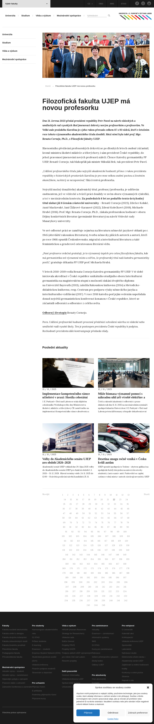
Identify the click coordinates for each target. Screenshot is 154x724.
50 (83, 513)
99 (118, 531)
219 (88, 591)
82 (76, 527)
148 (117, 554)
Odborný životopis (54, 312)
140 (127, 550)
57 (128, 513)
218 (81, 591)
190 (74, 577)
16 (77, 499)
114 (85, 541)
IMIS (112, 4)
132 (70, 550)
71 (77, 522)
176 (113, 568)
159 (127, 559)
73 (89, 522)
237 (88, 600)
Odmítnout (113, 712)
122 (70, 545)
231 (110, 596)
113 (78, 541)
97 (105, 531)
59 (70, 518)
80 (64, 527)
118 (112, 541)
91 (66, 531)
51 (90, 513)
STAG (123, 4)
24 (127, 499)
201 (88, 582)
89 (121, 527)
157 (113, 559)
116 (99, 541)
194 (103, 577)
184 (99, 573)
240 (111, 600)
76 (109, 522)
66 (115, 518)
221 (102, 591)
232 (118, 596)
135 (92, 550)
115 (92, 541)
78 (121, 522)
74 (96, 522)
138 (113, 550)
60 (76, 518)
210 (89, 587)
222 (110, 591)
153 (85, 559)
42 (102, 508)
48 (70, 513)
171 (78, 568)
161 (74, 564)
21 (108, 499)
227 (81, 596)
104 (84, 536)
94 (85, 531)
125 (92, 545)
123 (77, 545)
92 (72, 531)
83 (83, 527)
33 (115, 504)
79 (128, 522)
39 (83, 508)
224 (124, 591)
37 (70, 508)
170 (71, 568)
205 (118, 582)
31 (102, 504)
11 (116, 495)
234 (66, 600)
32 (109, 504)
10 (111, 495)
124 (84, 545)
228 (88, 596)
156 (106, 559)
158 (120, 559)
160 (67, 564)
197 (124, 577)
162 (81, 564)
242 (125, 600)
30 (96, 504)
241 (118, 600)
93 (79, 531)
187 (120, 573)
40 (89, 508)
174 (99, 568)
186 (113, 573)
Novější (45, 494)
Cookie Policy (113, 719)
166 (110, 564)
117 (106, 541)
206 (126, 582)
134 (84, 550)
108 (114, 536)
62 (89, 518)
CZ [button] (90, 4)
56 (121, 513)
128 (113, 545)
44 (115, 508)
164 (95, 564)
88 (115, 527)
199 (73, 582)
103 (77, 536)
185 (106, 573)
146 (103, 554)
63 (95, 518)
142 (73, 554)
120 (126, 541)
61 (83, 518)
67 (122, 518)
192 (88, 577)
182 (85, 573)
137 (106, 550)
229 (96, 596)
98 (111, 531)
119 (119, 541)
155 (99, 559)
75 (102, 522)
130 (127, 545)
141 (66, 554)
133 (77, 550)
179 (64, 573)
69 (64, 522)
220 (95, 591)
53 (102, 513)
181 (78, 573)
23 (120, 499)
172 (85, 568)
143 (81, 554)
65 (109, 518)
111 (65, 541)
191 (81, 577)
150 (64, 559)
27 (77, 504)
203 (103, 582)
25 (64, 504)
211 (96, 587)
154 (92, 559)
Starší (146, 494)
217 (73, 591)
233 (125, 596)
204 (110, 582)
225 (66, 596)
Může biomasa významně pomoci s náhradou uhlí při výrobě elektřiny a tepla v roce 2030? (121, 397)
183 (92, 573)
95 (92, 531)
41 (96, 508)
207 (67, 587)
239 (103, 600)
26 (70, 504)
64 (102, 518)
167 (117, 564)
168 (124, 564)
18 (89, 499)
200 (80, 582)
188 (127, 573)
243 (88, 605)
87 (108, 527)
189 (66, 577)
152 (78, 559)
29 (90, 504)
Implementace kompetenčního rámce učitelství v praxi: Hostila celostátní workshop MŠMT (66, 397)
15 (71, 499)
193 (95, 577)
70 (71, 522)
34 (121, 504)
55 (115, 513)
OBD (101, 4)
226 (73, 596)
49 (77, 513)
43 (108, 508)
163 (88, 564)
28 (83, 504)
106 (99, 536)
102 (70, 536)
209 (82, 587)
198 (65, 582)
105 (92, 536)
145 (95, 554)
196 (117, 577)
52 (96, 513)
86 (102, 527)
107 (106, 536)
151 (71, 559)
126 (99, 545)
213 (110, 587)
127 (106, 545)
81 (70, 527)
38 (76, 508)
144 (88, 554)
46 (128, 508)
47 (64, 513)
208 (74, 587)
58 (63, 518)
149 (124, 554)
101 (63, 536)
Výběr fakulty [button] (26, 4)
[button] (147, 687)
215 (124, 587)
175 (106, 568)
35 (128, 504)
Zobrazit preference (138, 712)
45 (121, 508)
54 (109, 513)
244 (96, 605)
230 (103, 596)
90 (127, 527)
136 (99, 550)
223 (117, 591)
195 (110, 577)
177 (120, 568)
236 (81, 600)
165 (103, 564)
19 (95, 499)
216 (66, 591)
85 (96, 527)
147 (110, 554)
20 (101, 499)
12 (122, 495)
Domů (48, 86)
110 (128, 536)
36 (64, 508)
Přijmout (88, 712)
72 (83, 522)
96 (98, 531)
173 (92, 568)
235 (73, 600)
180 (71, 573)
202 (95, 582)
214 (117, 587)
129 (120, 545)
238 (95, 600)
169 (64, 568)
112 (71, 541)
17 (83, 499)
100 (125, 531)
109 (121, 536)
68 (128, 518)
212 (103, 587)
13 (128, 495)
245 (103, 605)
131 (63, 550)
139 (120, 550)
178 (127, 568)
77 (115, 522)
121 (64, 545)
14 (65, 499)
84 (89, 527)
